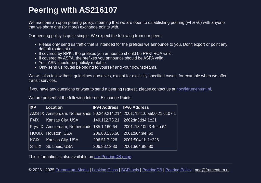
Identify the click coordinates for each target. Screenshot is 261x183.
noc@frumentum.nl (193, 89)
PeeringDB (152, 170)
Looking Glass (105, 170)
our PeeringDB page (112, 157)
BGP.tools (130, 170)
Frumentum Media (72, 170)
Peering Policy (178, 170)
